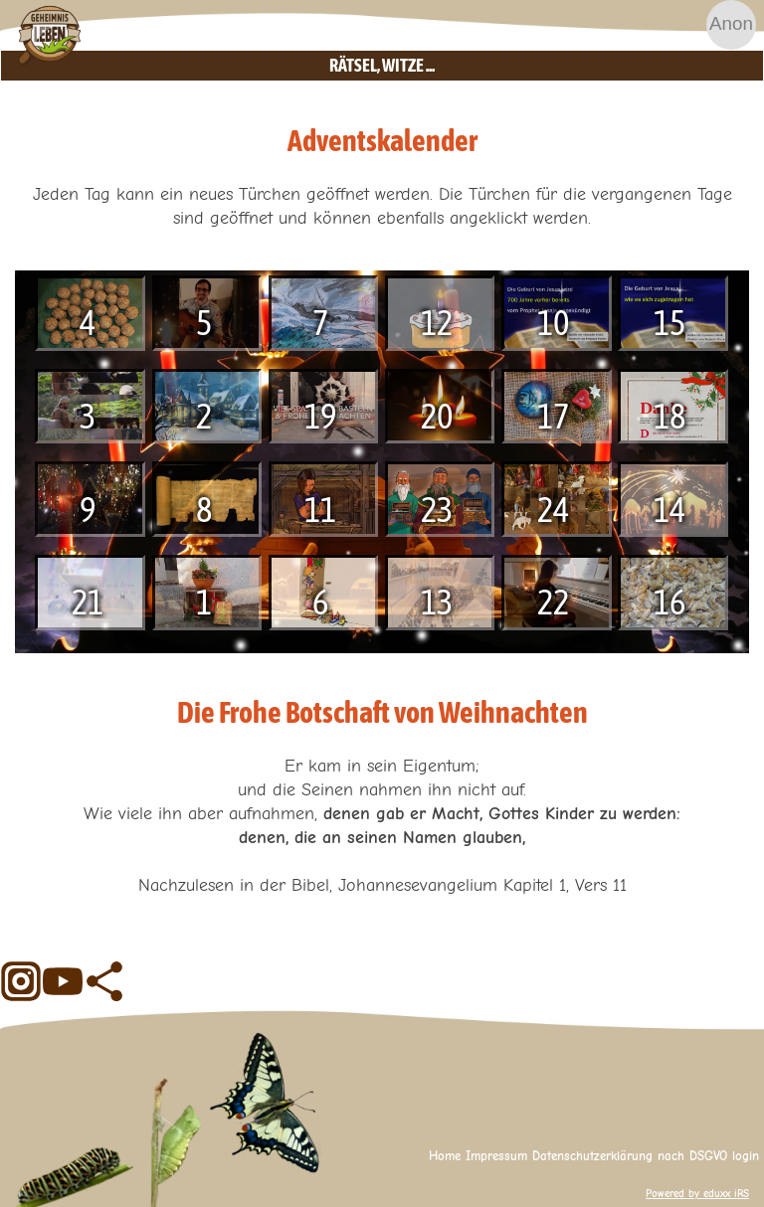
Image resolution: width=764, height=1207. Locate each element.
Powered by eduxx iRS (697, 1193)
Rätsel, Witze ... (538, 66)
